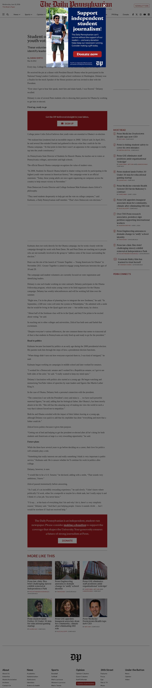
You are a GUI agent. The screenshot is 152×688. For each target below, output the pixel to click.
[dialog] (76, 344)
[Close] (104, 6)
